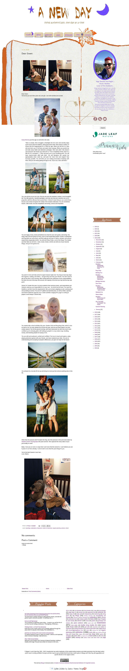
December (99, 240)
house (72, 627)
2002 (96, 348)
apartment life (91, 612)
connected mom (72, 619)
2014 (96, 321)
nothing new (95, 630)
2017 (96, 314)
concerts (103, 617)
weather (68, 637)
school (67, 528)
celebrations (34, 528)
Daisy (92, 619)
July (97, 251)
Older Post (69, 588)
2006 (96, 339)
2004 (96, 343)
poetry (90, 632)
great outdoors (78, 623)
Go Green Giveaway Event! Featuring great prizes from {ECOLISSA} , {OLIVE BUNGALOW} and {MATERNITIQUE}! (42, 614)
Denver (79, 620)
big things (28, 528)
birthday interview (88, 615)
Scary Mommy (26, 140)
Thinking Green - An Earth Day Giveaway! (35, 627)
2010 (96, 330)
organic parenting (57, 528)
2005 (96, 341)
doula (87, 620)
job (79, 627)
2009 (96, 332)
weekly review (87, 637)
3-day (95, 610)
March (97, 260)
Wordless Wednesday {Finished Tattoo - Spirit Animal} (100, 288)
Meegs (42, 663)
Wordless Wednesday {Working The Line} (100, 266)
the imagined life (83, 635)
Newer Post (25, 588)
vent (102, 635)
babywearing (88, 614)
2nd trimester (87, 610)
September (99, 246)
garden (93, 620)
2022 (96, 231)
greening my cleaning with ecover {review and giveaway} (39, 633)
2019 (96, 237)
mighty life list (102, 628)
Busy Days (98, 270)
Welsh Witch (97, 637)
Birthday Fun (99, 272)
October (98, 244)
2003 (96, 346)
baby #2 (72, 614)
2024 (96, 226)
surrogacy (68, 635)
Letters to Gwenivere (47, 528)
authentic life (102, 612)
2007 (96, 337)
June (97, 253)
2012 (96, 325)
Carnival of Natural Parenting (80, 617)
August (98, 248)
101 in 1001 (69, 610)
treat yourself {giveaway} (31, 621)
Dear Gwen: (99, 283)
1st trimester (78, 610)
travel (91, 635)
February (98, 262)
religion (80, 634)
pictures (63, 528)
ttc (97, 635)
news (87, 630)
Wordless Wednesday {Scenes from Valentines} (100, 277)
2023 (96, 229)
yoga (104, 637)
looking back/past (78, 628)
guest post (90, 623)
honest (104, 625)
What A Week (99, 294)
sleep (93, 634)
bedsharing (97, 614)
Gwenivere (39, 528)
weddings (78, 637)
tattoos (75, 635)
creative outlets (83, 619)
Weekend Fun (99, 292)
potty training (99, 632)
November (99, 242)
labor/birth (95, 626)
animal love (82, 612)
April (97, 257)
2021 (96, 233)
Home (47, 588)
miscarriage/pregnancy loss (76, 630)
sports (101, 634)
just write (87, 627)
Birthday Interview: (100, 281)
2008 (96, 334)
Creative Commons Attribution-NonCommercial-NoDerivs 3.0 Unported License (74, 663)
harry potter (74, 625)
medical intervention (91, 628)
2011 (96, 328)
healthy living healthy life (89, 625)
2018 (96, 312)
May (97, 255)
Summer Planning (100, 306)
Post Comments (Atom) (35, 591)
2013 (96, 323)
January (98, 309)
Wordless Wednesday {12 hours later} (100, 298)
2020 (96, 235)
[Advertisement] (99, 185)
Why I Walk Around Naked (31, 639)
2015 (96, 319)
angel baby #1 (72, 612)
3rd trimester (102, 610)
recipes (74, 634)
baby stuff (79, 614)
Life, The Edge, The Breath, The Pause (100, 303)
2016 (96, 316)
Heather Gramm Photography (30, 441)
